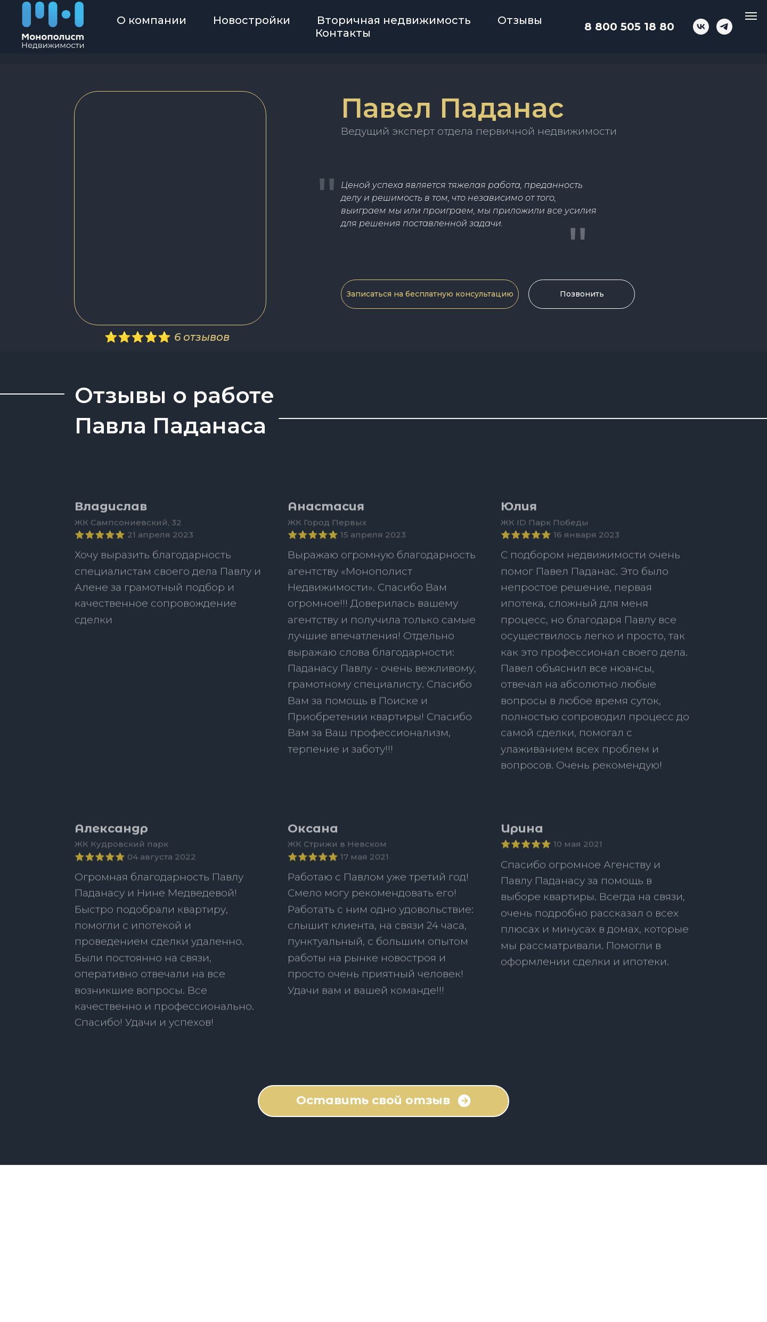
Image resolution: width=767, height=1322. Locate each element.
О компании (151, 20)
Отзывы (519, 20)
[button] (430, 294)
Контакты (343, 33)
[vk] (701, 27)
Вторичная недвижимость (394, 20)
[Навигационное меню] (751, 16)
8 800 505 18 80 (629, 26)
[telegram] (724, 27)
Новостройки (251, 20)
